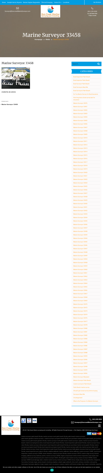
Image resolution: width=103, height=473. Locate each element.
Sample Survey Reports (14, 2)
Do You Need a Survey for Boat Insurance (85, 94)
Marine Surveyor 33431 (80, 207)
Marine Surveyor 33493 (80, 356)
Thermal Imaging (47, 2)
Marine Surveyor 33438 (80, 231)
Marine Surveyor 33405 (80, 120)
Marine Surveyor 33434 (80, 217)
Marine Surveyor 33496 (80, 359)
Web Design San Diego (91, 430)
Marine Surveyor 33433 (80, 214)
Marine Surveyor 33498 (80, 366)
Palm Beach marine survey (81, 387)
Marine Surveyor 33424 (80, 182)
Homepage (38, 39)
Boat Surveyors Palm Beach (81, 90)
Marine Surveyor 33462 (80, 276)
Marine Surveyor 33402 (80, 110)
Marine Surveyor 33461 (80, 273)
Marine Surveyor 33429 (80, 200)
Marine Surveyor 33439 (80, 234)
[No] (101, 469)
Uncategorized (77, 397)
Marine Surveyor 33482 (80, 335)
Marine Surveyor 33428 (80, 196)
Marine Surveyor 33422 (80, 179)
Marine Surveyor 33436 (80, 224)
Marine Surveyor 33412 (80, 144)
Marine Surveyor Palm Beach (82, 380)
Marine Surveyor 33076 (80, 103)
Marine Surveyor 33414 (80, 151)
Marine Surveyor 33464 (80, 283)
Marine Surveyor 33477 (80, 321)
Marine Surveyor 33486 (80, 345)
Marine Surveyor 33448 (80, 252)
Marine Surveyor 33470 (80, 304)
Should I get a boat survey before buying (85, 390)
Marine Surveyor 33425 (80, 186)
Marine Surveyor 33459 (80, 266)
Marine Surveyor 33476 (80, 318)
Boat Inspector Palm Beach (81, 80)
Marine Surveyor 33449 (80, 255)
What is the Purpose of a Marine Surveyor (85, 401)
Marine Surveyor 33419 (80, 169)
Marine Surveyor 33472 (80, 307)
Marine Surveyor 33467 (80, 293)
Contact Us (58, 2)
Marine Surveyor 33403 (80, 113)
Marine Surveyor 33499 (80, 370)
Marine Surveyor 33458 (80, 262)
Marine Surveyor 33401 (80, 106)
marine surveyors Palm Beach (82, 383)
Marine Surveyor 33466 (80, 290)
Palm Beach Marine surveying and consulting (39, 430)
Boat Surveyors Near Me (80, 87)
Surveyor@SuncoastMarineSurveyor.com (17, 11)
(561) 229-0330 (92, 11)
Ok (52, 470)
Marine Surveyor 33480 (80, 328)
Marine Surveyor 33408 (80, 130)
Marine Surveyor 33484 (80, 342)
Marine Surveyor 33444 (80, 238)
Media (48, 39)
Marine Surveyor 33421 (80, 176)
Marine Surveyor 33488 (80, 352)
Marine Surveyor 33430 (80, 203)
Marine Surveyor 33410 (80, 137)
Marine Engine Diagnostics (31, 2)
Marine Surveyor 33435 (80, 221)
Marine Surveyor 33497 (80, 363)
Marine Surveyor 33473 (80, 311)
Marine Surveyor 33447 (80, 248)
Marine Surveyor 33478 (80, 325)
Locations (66, 2)
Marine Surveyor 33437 (80, 228)
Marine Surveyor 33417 (80, 162)
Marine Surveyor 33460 (80, 269)
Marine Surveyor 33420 (80, 172)
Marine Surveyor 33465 (80, 286)
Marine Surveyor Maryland (81, 377)
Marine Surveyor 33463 (80, 279)
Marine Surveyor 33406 (80, 124)
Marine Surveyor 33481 (80, 331)
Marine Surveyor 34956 (80, 373)
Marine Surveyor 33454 (80, 259)
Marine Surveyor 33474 (80, 314)
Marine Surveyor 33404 (80, 117)
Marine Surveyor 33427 (80, 193)
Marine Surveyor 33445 (80, 241)
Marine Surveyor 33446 (80, 245)
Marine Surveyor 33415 (80, 155)
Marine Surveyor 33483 (80, 338)
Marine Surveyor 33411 (80, 141)
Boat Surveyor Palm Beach (81, 83)
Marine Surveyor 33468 (80, 297)
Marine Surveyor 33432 (80, 210)
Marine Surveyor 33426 (80, 189)
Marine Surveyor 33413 (80, 148)
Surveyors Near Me (79, 394)
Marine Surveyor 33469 (80, 300)
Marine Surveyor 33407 (80, 127)
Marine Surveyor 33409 (80, 134)
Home (4, 2)
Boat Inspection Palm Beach (81, 76)
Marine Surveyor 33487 (80, 349)
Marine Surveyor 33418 (80, 165)
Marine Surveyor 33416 (80, 158)
